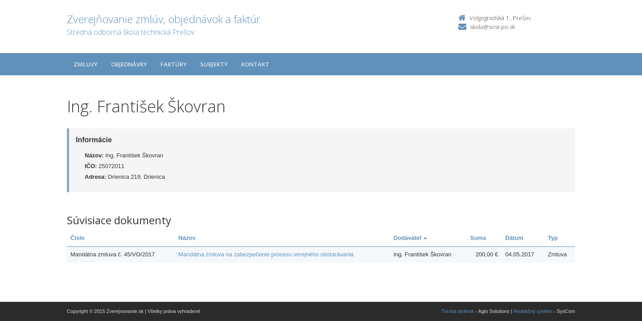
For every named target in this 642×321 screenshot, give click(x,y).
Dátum (514, 238)
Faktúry (173, 64)
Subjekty (214, 64)
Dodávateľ (410, 238)
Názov (186, 238)
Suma (478, 238)
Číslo (77, 238)
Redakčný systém (533, 311)
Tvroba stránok (457, 311)
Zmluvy (86, 64)
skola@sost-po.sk (492, 27)
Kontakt (255, 64)
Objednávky (129, 64)
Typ (553, 238)
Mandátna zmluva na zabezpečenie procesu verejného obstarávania (266, 254)
